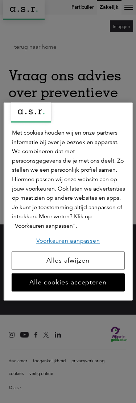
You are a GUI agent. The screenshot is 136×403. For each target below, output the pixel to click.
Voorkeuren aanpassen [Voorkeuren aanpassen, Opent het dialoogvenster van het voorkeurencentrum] (68, 240)
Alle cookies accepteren (68, 283)
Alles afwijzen (68, 261)
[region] (67, 201)
